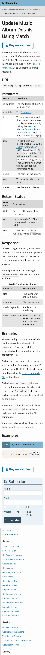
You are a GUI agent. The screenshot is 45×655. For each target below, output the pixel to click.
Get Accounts (8, 567)
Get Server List (9, 562)
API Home (6, 529)
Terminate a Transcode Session (16, 639)
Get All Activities (9, 584)
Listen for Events (9, 605)
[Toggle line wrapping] (37, 451)
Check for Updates (10, 610)
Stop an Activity (9, 588)
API (18, 510)
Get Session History (11, 643)
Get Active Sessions (11, 626)
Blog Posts (29, 512)
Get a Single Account (11, 571)
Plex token (26, 112)
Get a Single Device (11, 580)
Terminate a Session (11, 635)
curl (6, 443)
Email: (7, 496)
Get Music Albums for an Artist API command (28, 129)
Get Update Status (10, 614)
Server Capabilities (10, 545)
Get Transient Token (11, 592)
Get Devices (7, 575)
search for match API (26, 146)
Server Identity (9, 549)
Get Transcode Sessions (13, 630)
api (28, 9)
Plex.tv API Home (10, 533)
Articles (7, 510)
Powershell (28, 443)
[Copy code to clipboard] (34, 451)
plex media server (16, 9)
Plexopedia (10, 3)
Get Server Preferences (12, 554)
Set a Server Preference (13, 558)
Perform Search (9, 597)
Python (15, 443)
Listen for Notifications (12, 601)
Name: (7, 487)
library (35, 9)
